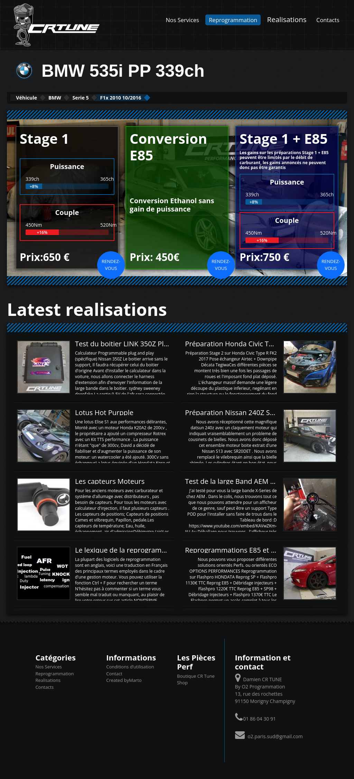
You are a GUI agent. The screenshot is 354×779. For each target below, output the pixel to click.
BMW (74, 97)
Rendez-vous (111, 264)
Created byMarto (123, 679)
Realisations (287, 19)
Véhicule (33, 97)
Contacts (327, 20)
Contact (114, 673)
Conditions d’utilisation (130, 666)
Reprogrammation (233, 20)
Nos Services (182, 20)
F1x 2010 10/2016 (167, 97)
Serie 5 (112, 97)
